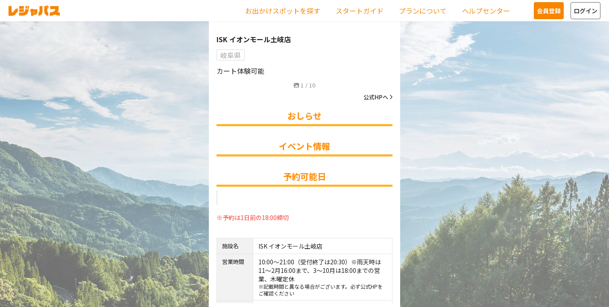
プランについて (423, 11)
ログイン (585, 10)
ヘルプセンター (486, 11)
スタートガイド (360, 11)
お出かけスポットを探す (282, 11)
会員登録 (549, 10)
